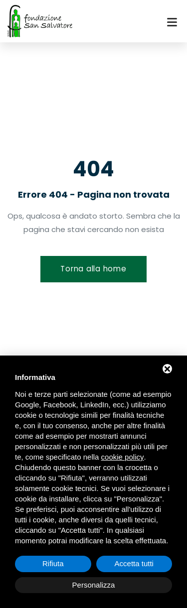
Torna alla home (93, 268)
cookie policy (122, 457)
